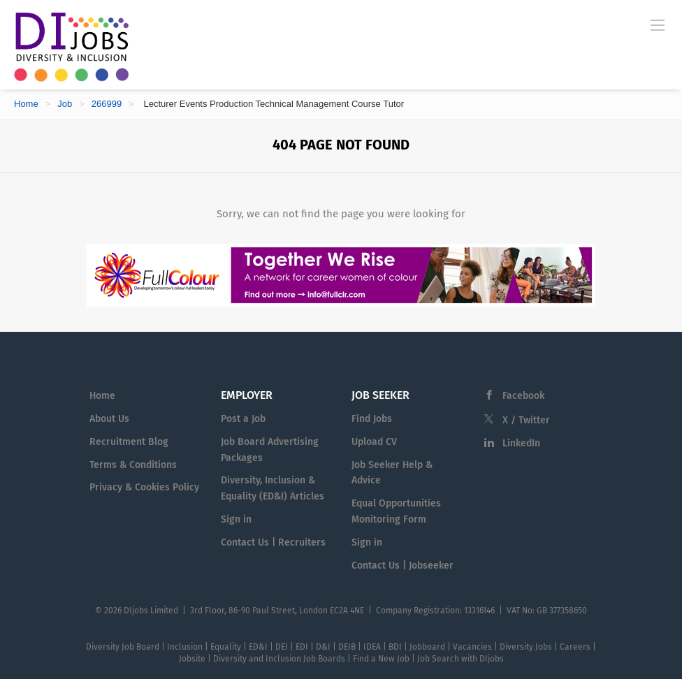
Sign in (236, 519)
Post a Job (243, 419)
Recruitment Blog (128, 442)
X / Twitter (526, 420)
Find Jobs (371, 419)
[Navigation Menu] (658, 24)
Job (64, 103)
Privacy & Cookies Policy (144, 487)
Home (26, 103)
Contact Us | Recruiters (273, 542)
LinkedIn (521, 443)
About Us (109, 419)
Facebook (523, 396)
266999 (107, 103)
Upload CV (374, 442)
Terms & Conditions (133, 465)
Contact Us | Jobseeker (402, 565)
